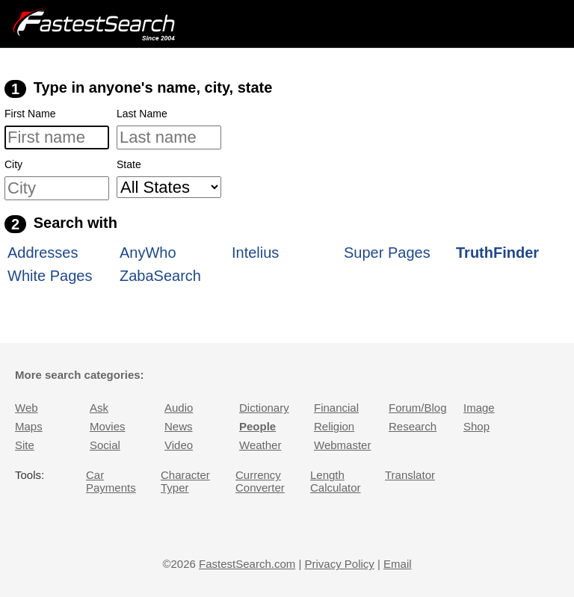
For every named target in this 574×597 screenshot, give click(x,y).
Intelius (255, 252)
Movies (108, 426)
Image (479, 407)
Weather (260, 445)
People (257, 426)
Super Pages (387, 252)
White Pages (49, 275)
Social (105, 445)
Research (412, 426)
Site (24, 445)
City (13, 164)
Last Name (142, 114)
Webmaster (342, 445)
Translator (410, 474)
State (129, 164)
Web (26, 407)
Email (397, 563)
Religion (334, 426)
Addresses (42, 252)
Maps (29, 426)
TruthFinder (497, 252)
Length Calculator (335, 481)
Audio (178, 407)
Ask (99, 407)
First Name (29, 114)
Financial (336, 407)
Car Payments (111, 481)
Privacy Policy (339, 563)
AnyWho (148, 252)
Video (178, 445)
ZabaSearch (160, 275)
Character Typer (185, 481)
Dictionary (264, 407)
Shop (476, 426)
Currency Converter (260, 481)
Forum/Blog (418, 407)
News (178, 426)
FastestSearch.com (247, 563)
